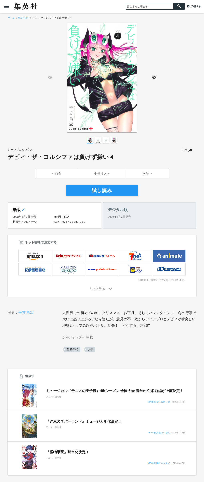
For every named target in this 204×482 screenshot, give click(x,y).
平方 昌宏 (26, 312)
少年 (90, 349)
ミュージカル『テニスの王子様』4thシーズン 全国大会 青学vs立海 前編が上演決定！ (114, 391)
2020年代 (72, 349)
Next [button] (154, 78)
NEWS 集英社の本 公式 (159, 402)
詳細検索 (196, 6)
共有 (185, 149)
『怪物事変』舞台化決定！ (67, 452)
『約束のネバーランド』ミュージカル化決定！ (84, 421)
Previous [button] (50, 78)
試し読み (102, 190)
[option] (102, 78)
